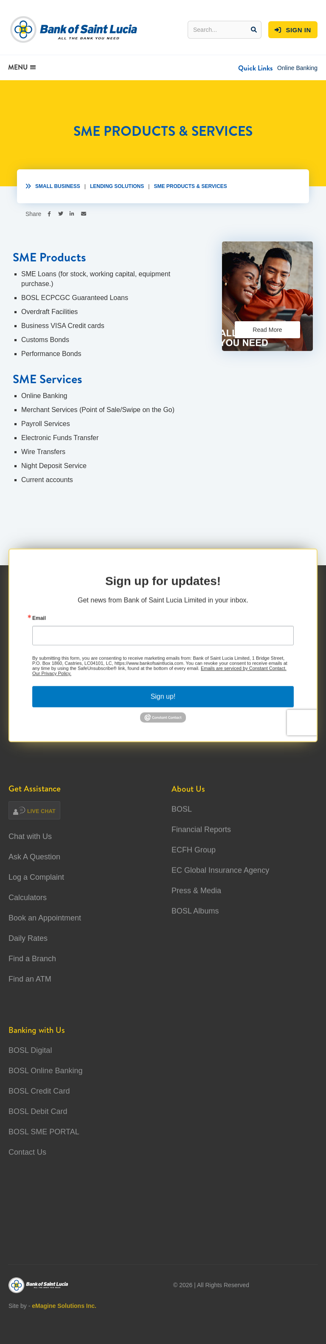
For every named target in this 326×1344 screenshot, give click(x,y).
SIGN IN (293, 30)
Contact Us (27, 1173)
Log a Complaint (36, 877)
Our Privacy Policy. (51, 679)
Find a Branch (32, 958)
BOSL (181, 815)
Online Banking (297, 68)
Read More (267, 329)
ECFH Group (193, 855)
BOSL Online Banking (45, 1091)
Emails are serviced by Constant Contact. (244, 673)
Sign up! (163, 702)
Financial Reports (201, 835)
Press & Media (196, 896)
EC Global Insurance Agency (220, 876)
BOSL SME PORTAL (43, 1152)
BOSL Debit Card (37, 1132)
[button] (255, 68)
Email (39, 623)
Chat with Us (30, 836)
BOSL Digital (30, 1071)
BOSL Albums (195, 916)
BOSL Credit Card (39, 1112)
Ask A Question (34, 857)
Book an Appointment (44, 918)
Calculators (27, 897)
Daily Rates (28, 938)
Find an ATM (29, 979)
